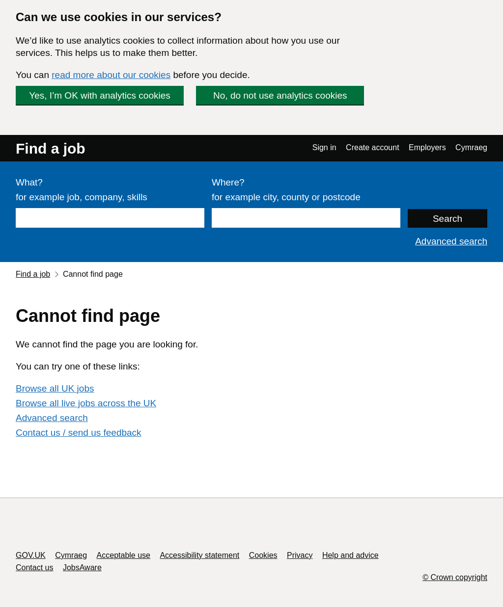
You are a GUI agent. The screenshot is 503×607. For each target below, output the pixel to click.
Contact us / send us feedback (78, 432)
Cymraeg (471, 147)
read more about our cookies (111, 75)
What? (29, 182)
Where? (228, 182)
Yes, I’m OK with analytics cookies (99, 95)
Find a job (50, 148)
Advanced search (451, 241)
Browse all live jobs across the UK (86, 403)
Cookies (263, 555)
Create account (372, 147)
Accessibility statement (199, 555)
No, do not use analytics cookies (280, 95)
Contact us (34, 567)
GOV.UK (31, 555)
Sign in (324, 147)
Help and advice (350, 555)
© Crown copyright (454, 577)
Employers (427, 147)
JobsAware (82, 567)
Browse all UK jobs (55, 388)
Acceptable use (123, 555)
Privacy (299, 555)
